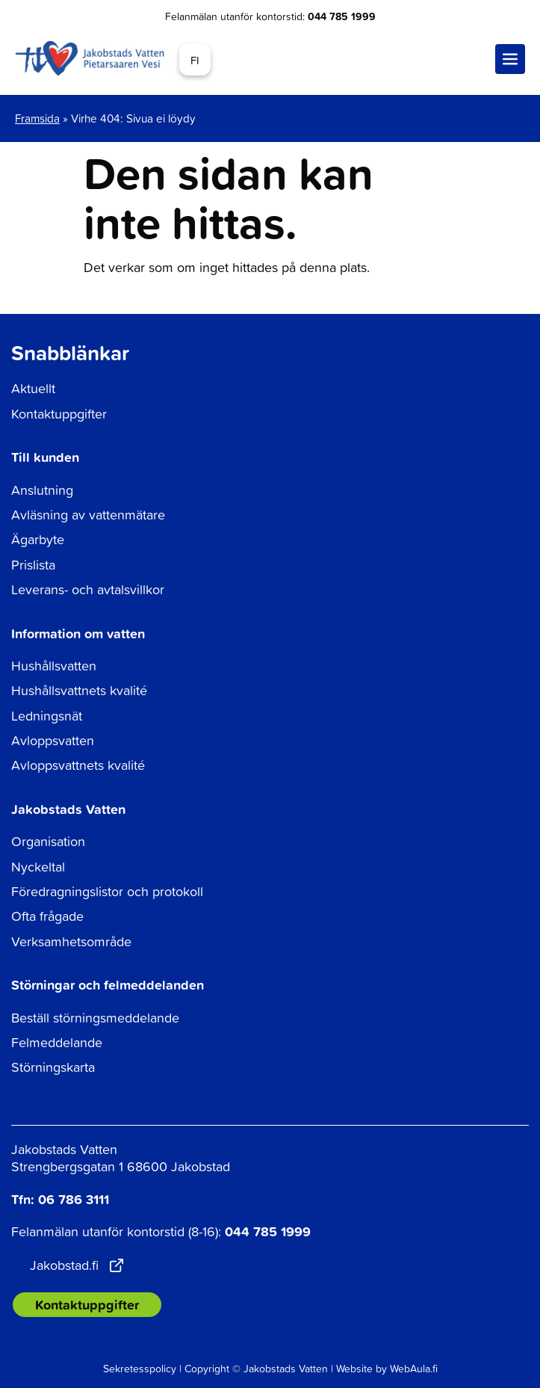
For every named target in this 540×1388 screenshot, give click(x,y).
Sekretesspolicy (139, 1368)
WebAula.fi (414, 1368)
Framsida (37, 118)
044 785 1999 (342, 16)
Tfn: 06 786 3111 (60, 1199)
